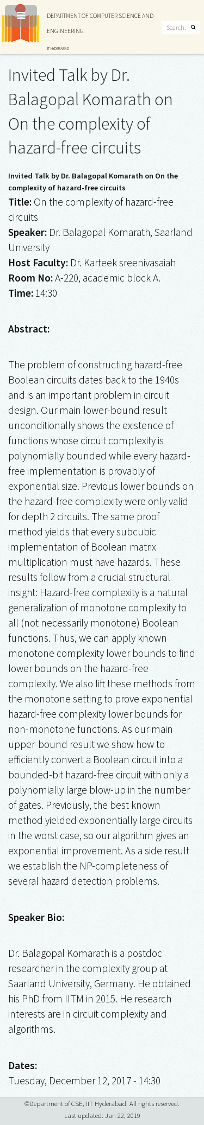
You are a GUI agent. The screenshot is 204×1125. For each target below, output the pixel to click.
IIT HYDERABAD (58, 48)
